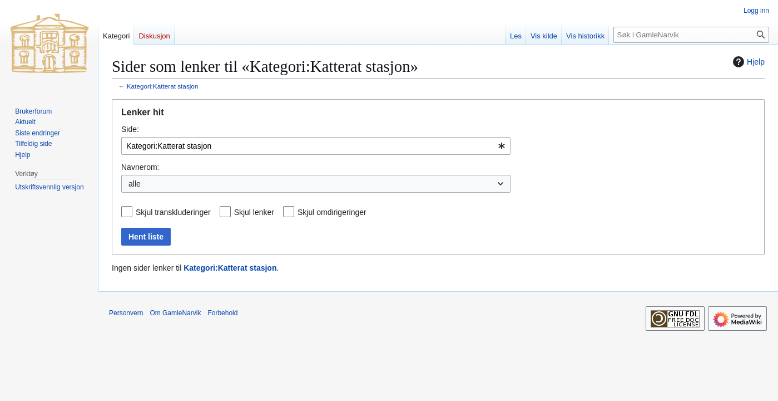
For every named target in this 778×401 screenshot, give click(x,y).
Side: (130, 129)
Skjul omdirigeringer (332, 212)
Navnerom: (140, 167)
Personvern (126, 313)
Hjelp (747, 61)
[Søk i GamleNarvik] (691, 35)
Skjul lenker (254, 212)
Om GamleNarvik (175, 313)
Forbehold (222, 313)
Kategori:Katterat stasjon (163, 86)
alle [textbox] (134, 183)
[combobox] (316, 146)
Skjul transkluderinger (173, 212)
